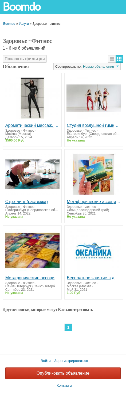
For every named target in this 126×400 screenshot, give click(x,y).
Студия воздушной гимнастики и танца (94, 125)
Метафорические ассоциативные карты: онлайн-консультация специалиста (94, 201)
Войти (45, 361)
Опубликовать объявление (63, 373)
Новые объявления (98, 66)
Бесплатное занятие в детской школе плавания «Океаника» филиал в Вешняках (94, 278)
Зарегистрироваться (71, 361)
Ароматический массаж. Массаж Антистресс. (32, 125)
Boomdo (22, 7)
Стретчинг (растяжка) (26, 201)
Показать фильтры (25, 58)
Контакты (64, 385)
